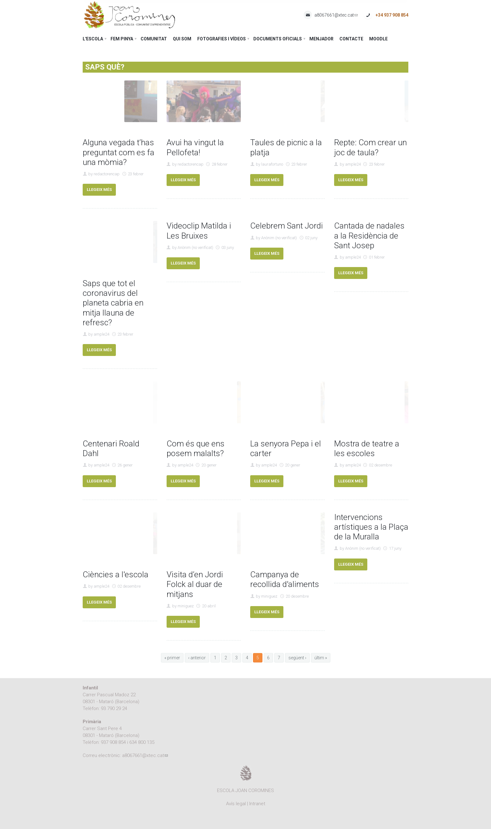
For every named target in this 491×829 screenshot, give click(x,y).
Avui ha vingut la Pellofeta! (195, 147)
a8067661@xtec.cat (336, 15)
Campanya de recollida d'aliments (284, 579)
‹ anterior (197, 657)
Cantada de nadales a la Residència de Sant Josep (369, 235)
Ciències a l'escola (115, 574)
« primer (172, 657)
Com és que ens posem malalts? (196, 448)
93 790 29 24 (114, 708)
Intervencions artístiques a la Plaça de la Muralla (371, 526)
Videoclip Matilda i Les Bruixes (199, 230)
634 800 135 (141, 742)
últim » (320, 657)
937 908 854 (113, 742)
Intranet (257, 803)
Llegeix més (99, 189)
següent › (297, 657)
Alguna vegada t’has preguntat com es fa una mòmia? (118, 152)
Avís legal (236, 803)
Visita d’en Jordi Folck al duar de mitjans (195, 584)
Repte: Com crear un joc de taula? (370, 147)
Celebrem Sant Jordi (286, 225)
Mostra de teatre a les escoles (366, 448)
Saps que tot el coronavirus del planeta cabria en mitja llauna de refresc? (113, 303)
